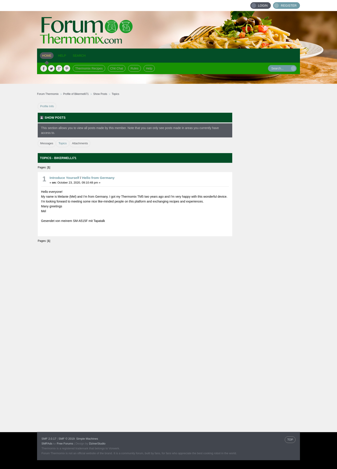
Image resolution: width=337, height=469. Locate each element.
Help (149, 68)
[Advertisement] (266, 169)
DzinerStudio (97, 443)
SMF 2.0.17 (48, 438)
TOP (290, 439)
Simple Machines (87, 438)
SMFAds (46, 443)
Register (289, 5)
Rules (135, 68)
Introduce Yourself (64, 178)
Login (263, 5)
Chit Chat (116, 68)
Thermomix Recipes (89, 68)
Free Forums (65, 443)
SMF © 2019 (66, 438)
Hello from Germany (98, 178)
